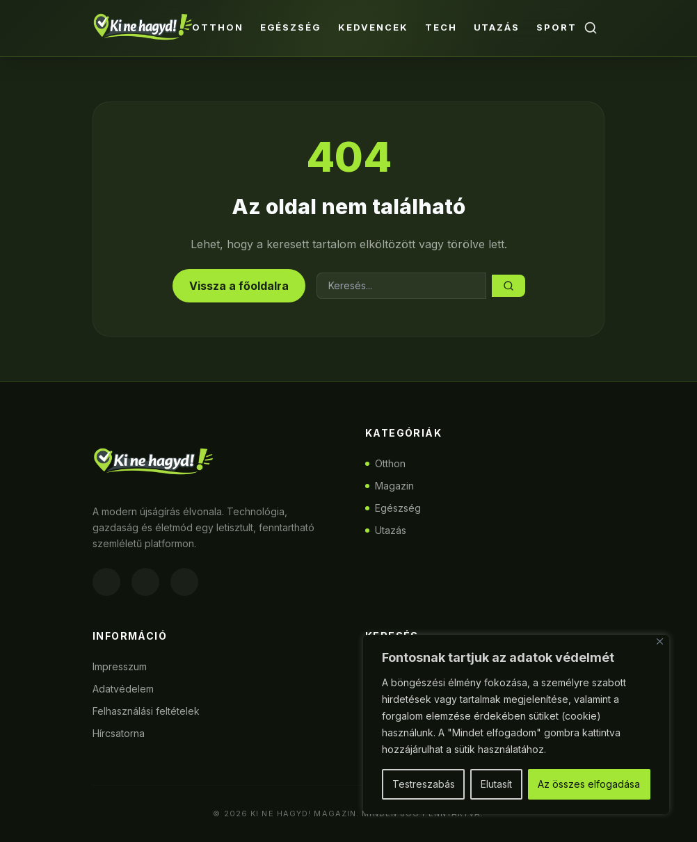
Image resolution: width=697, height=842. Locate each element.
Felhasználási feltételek (146, 711)
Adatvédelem (123, 689)
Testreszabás (423, 784)
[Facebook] (106, 582)
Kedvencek (373, 27)
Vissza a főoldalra (239, 286)
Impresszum (120, 666)
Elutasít (496, 784)
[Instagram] (145, 582)
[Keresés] (590, 28)
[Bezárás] (660, 641)
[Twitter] (184, 582)
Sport (556, 27)
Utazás (497, 27)
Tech (441, 27)
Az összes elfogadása (589, 784)
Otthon (217, 27)
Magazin (389, 486)
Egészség (291, 27)
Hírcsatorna (119, 733)
